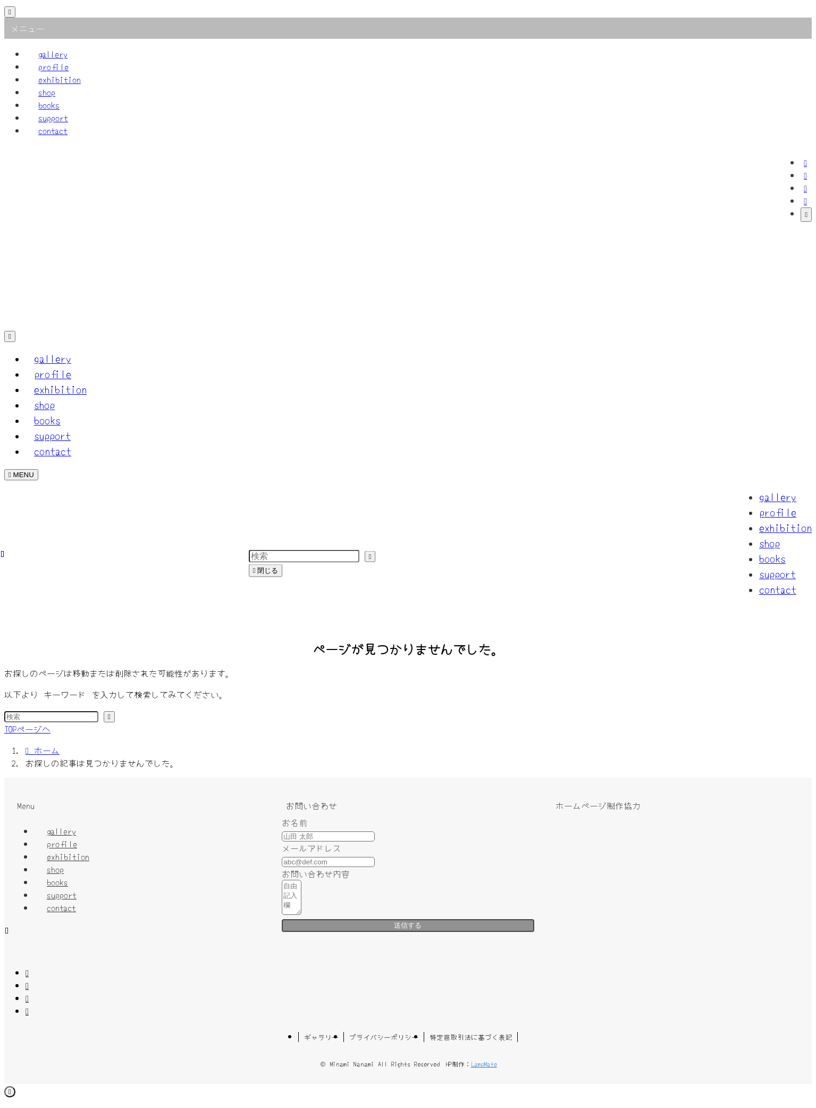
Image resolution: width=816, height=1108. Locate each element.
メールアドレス (311, 848)
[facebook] (805, 162)
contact (53, 130)
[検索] (806, 214)
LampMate (484, 1069)
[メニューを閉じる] (9, 12)
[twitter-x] (805, 175)
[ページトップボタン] (9, 1098)
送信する (408, 932)
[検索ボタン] (9, 336)
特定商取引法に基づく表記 (471, 1043)
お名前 (294, 822)
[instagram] (805, 187)
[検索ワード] (51, 716)
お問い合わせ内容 (316, 873)
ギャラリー (321, 1043)
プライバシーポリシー (383, 1043)
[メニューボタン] (21, 474)
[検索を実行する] (109, 716)
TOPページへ (27, 728)
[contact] (805, 200)
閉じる (266, 570)
